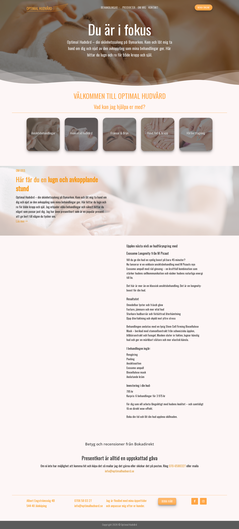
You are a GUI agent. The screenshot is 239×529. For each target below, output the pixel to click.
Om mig (142, 7)
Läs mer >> (22, 221)
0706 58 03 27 (83, 500)
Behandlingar (110, 7)
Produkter (128, 7)
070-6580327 (177, 465)
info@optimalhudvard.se (119, 471)
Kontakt (153, 7)
